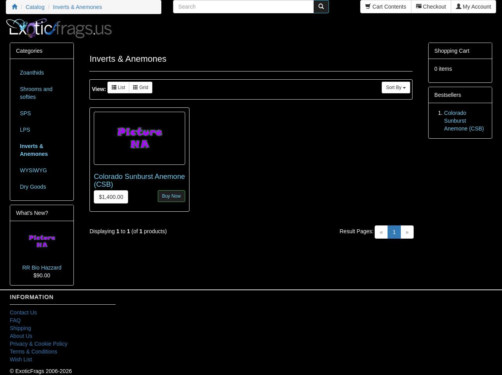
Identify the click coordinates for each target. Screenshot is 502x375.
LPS (25, 130)
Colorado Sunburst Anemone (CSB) (464, 121)
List (118, 87)
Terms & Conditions (33, 351)
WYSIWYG (33, 170)
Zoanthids (32, 73)
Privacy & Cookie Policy (39, 344)
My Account (473, 7)
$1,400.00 (111, 197)
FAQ (15, 320)
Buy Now (171, 196)
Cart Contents (385, 7)
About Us (21, 336)
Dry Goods (33, 187)
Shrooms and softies (36, 93)
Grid (140, 87)
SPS (25, 113)
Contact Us (23, 312)
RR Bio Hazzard (41, 267)
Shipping (20, 328)
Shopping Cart (452, 51)
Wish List (21, 359)
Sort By (396, 87)
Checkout (431, 7)
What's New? (32, 213)
